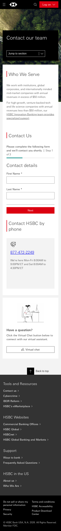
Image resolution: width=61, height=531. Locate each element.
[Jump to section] (26, 53)
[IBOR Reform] (30, 401)
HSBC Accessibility (42, 506)
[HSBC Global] (30, 429)
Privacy (7, 509)
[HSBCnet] (30, 434)
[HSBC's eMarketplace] (30, 406)
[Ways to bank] (30, 457)
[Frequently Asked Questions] (30, 463)
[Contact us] (30, 391)
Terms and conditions (43, 501)
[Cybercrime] (30, 396)
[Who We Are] (30, 486)
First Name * (14, 173)
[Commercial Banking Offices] (30, 424)
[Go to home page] (13, 4)
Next (30, 210)
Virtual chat (30, 349)
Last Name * (14, 189)
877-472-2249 (22, 252)
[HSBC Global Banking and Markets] (30, 440)
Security (7, 513)
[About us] (30, 481)
